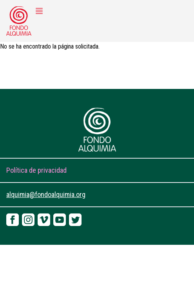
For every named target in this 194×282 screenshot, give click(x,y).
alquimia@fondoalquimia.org (45, 194)
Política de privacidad (36, 170)
